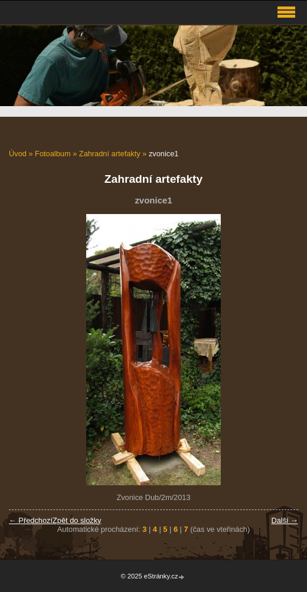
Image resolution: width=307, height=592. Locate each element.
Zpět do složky (77, 520)
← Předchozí (31, 520)
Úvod (18, 153)
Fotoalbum (52, 153)
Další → (284, 520)
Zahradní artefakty (110, 153)
